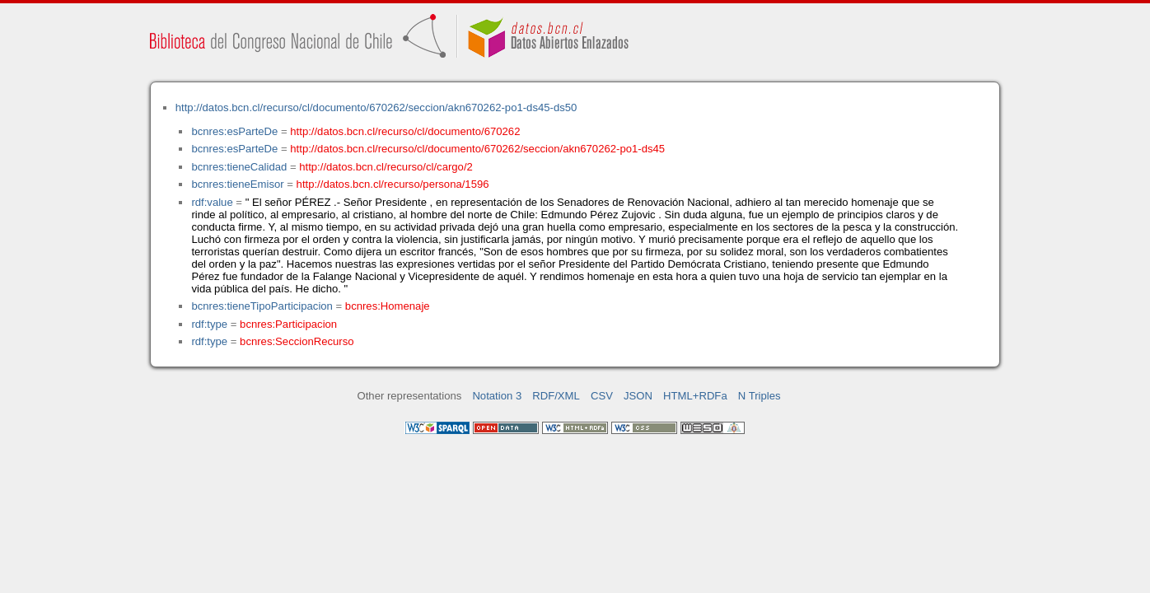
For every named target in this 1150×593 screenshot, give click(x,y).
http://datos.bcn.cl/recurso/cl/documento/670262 (405, 131)
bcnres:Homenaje (387, 306)
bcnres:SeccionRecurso (296, 341)
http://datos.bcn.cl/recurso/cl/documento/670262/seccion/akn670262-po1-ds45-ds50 (376, 107)
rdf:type (209, 324)
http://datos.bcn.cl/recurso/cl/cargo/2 (386, 167)
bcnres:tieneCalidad (239, 167)
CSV (602, 396)
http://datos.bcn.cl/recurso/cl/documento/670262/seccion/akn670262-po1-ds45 (477, 148)
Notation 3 (496, 396)
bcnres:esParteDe (234, 131)
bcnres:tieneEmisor (237, 184)
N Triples (759, 396)
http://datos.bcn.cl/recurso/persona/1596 (393, 184)
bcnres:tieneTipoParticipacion (261, 306)
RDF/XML (556, 396)
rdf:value (211, 202)
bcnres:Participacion (288, 324)
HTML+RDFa (695, 396)
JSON (638, 396)
